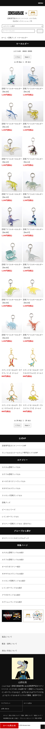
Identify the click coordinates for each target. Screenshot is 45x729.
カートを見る (28, 703)
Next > (27, 57)
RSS (36, 718)
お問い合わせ (5, 708)
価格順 (24, 51)
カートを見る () (9, 725)
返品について (37, 715)
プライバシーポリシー (26, 718)
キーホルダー (23, 38)
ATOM (40, 718)
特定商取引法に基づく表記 (10, 718)
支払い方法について (14, 715)
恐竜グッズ (12, 38)
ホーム (3, 38)
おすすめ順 (17, 51)
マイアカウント (5, 703)
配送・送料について (26, 715)
